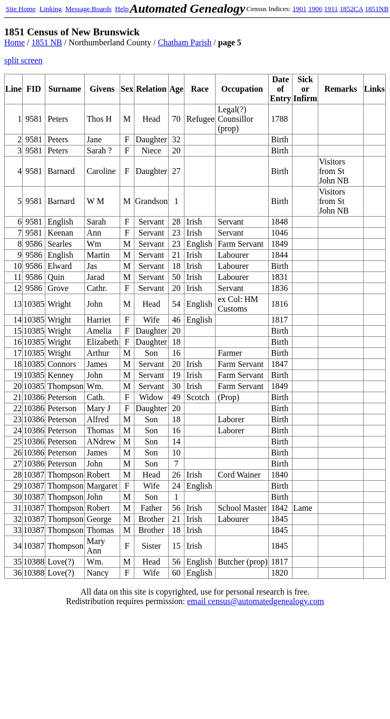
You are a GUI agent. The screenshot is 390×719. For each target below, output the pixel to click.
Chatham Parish (185, 42)
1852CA (351, 9)
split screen (23, 60)
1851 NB (47, 42)
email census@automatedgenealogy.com (255, 601)
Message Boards (88, 9)
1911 (331, 9)
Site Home (21, 9)
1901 (299, 9)
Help (122, 9)
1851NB (376, 9)
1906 (315, 9)
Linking (51, 9)
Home (14, 42)
